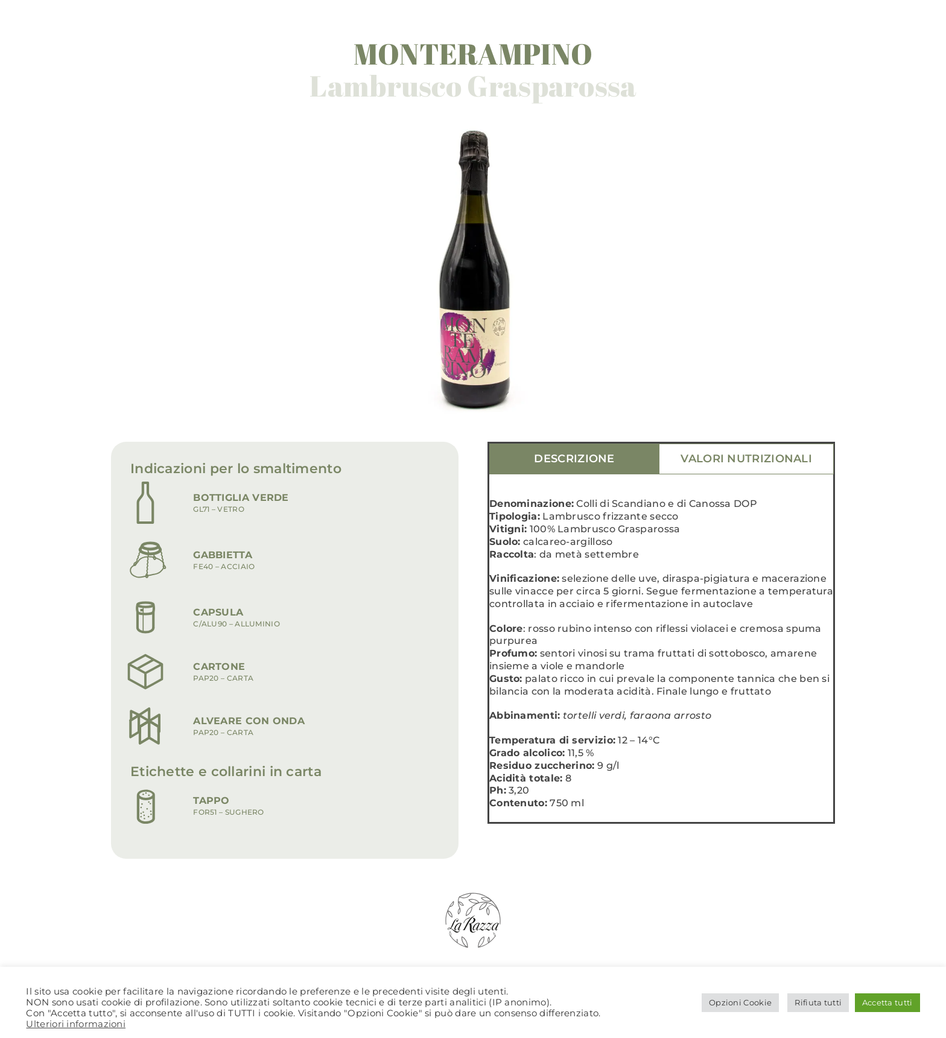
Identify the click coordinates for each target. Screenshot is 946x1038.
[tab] (574, 459)
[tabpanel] (661, 660)
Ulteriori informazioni (75, 1024)
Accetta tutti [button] (887, 1002)
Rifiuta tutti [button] (818, 1002)
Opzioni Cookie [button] (740, 1002)
